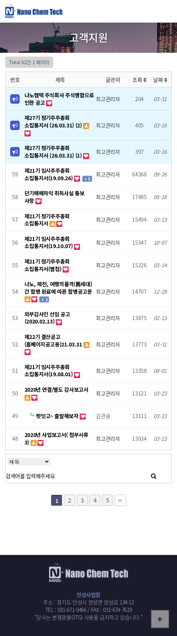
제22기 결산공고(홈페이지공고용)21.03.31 (54, 340)
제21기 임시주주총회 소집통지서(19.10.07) (49, 242)
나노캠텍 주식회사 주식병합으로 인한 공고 (59, 98)
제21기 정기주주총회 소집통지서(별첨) (47, 265)
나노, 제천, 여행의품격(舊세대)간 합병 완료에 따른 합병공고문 (58, 287)
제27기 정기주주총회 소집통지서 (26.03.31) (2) (54, 121)
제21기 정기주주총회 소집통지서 (47, 219)
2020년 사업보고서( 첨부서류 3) (56, 438)
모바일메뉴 (167, 11)
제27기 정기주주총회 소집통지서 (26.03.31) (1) (54, 151)
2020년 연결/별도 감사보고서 (56, 389)
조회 (139, 79)
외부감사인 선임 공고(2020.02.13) (47, 317)
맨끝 (120, 500)
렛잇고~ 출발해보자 (55, 416)
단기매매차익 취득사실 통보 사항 (55, 196)
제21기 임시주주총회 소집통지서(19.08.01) (49, 370)
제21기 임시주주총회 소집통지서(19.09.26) (49, 174)
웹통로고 (41, 11)
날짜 (160, 79)
